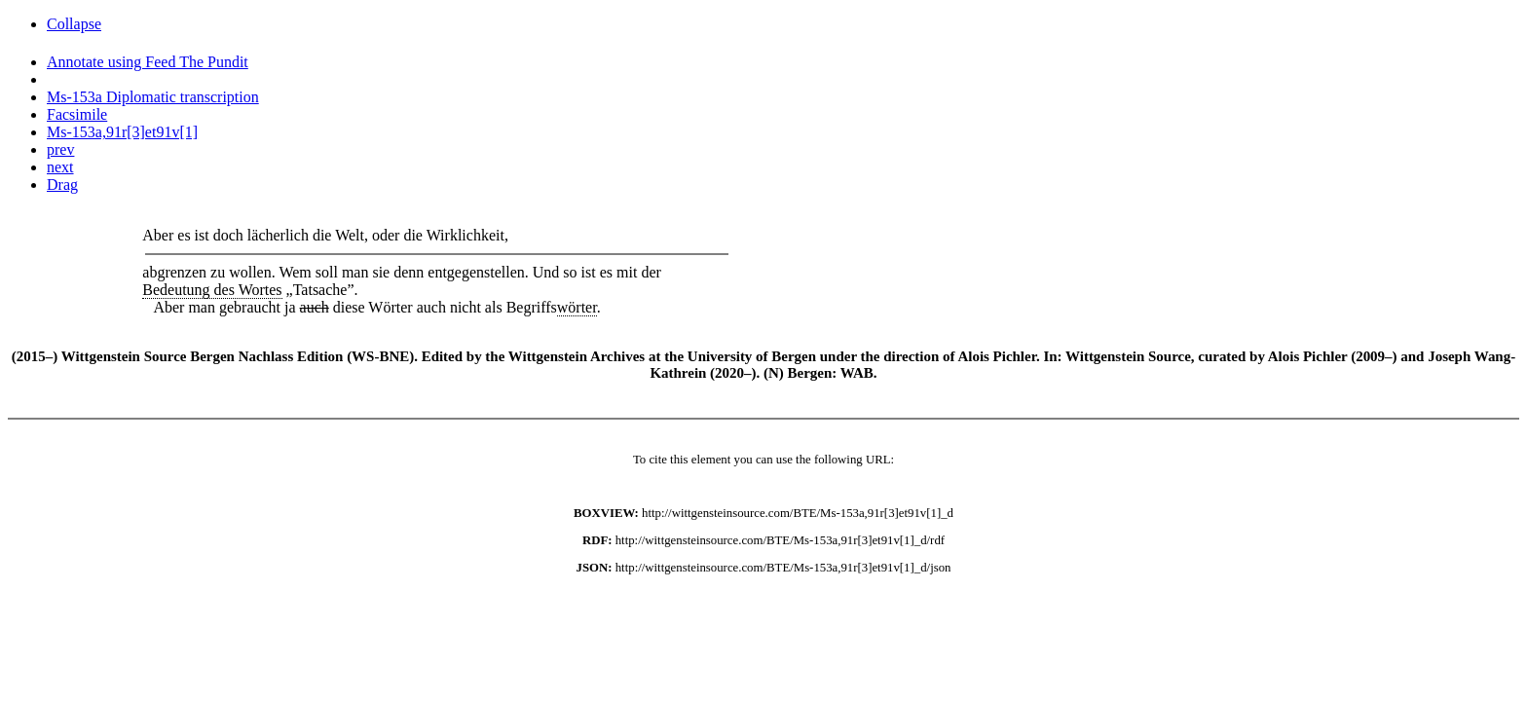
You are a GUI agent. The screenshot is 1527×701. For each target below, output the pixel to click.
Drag (62, 184)
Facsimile (77, 114)
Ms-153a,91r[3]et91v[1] (122, 132)
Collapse (74, 24)
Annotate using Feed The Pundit (147, 62)
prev (60, 149)
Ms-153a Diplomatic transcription (153, 97)
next (60, 167)
